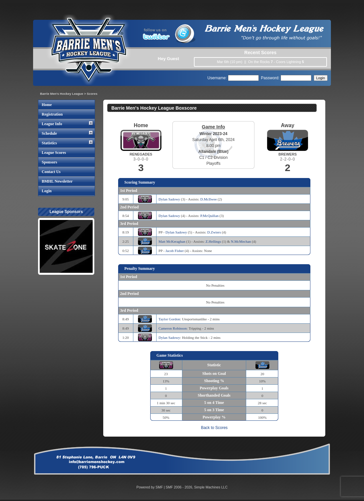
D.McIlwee (208, 199)
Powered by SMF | (150, 487)
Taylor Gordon (169, 319)
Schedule (49, 133)
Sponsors (49, 162)
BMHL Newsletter (57, 181)
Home (47, 104)
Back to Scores (214, 427)
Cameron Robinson (173, 328)
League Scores (54, 152)
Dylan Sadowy (169, 199)
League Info (52, 124)
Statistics (49, 143)
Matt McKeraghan (172, 241)
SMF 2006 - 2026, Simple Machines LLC (197, 487)
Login (47, 191)
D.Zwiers (214, 232)
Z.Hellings (213, 241)
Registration (52, 114)
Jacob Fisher (174, 251)
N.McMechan (241, 241)
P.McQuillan (209, 216)
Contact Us (51, 171)
